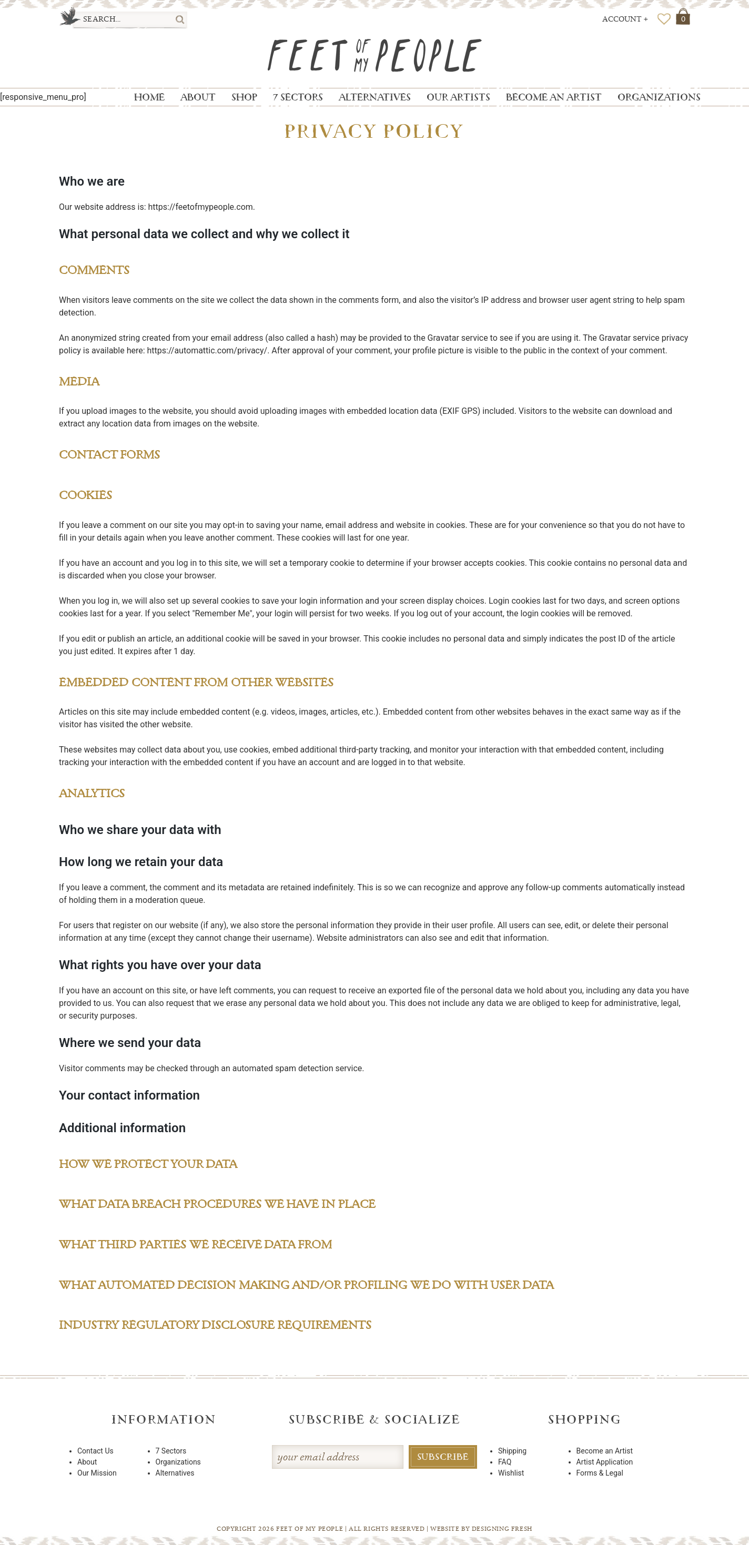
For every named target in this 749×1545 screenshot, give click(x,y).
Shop (244, 97)
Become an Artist (554, 97)
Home (149, 97)
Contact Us (95, 1451)
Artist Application (604, 1462)
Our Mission (97, 1473)
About (198, 97)
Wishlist (511, 1473)
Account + (625, 19)
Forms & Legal (599, 1473)
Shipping (512, 1451)
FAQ (504, 1462)
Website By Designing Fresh (481, 1528)
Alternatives (375, 97)
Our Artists (458, 97)
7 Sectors (298, 97)
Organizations (659, 97)
